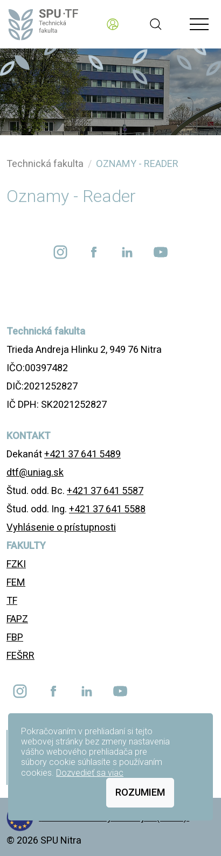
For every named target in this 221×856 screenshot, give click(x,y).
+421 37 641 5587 (105, 490)
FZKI (16, 563)
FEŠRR (20, 655)
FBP (14, 637)
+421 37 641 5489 (82, 454)
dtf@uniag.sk (35, 472)
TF (11, 600)
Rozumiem (140, 792)
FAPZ (17, 618)
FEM (15, 582)
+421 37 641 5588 (107, 508)
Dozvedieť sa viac (89, 773)
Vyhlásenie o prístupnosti (61, 527)
